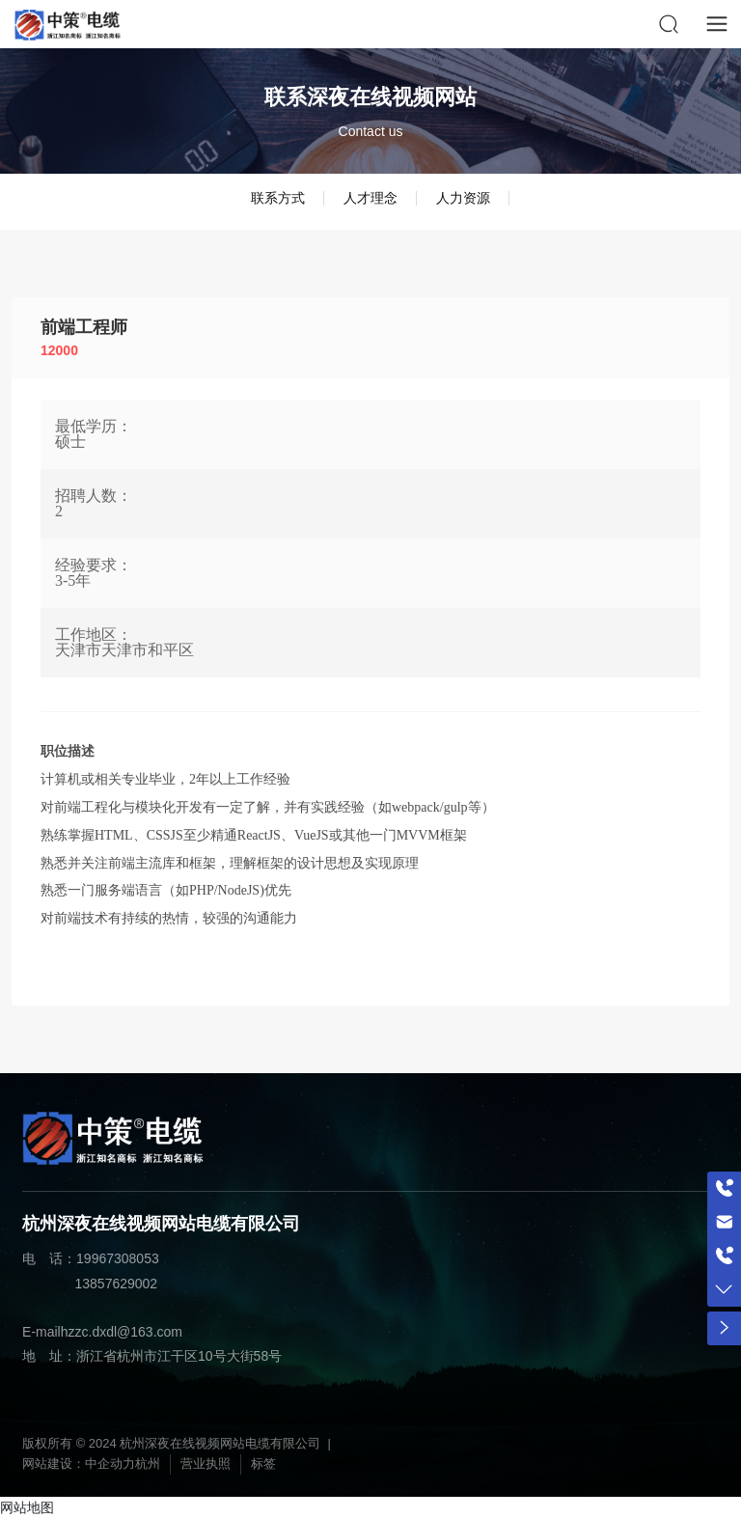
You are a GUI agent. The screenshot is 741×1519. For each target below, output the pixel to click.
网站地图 (27, 1507)
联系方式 (278, 198)
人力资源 (463, 198)
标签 (263, 1463)
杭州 (147, 1463)
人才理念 (370, 198)
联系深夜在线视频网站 (370, 97)
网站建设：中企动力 (78, 1463)
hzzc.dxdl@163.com (121, 1331)
